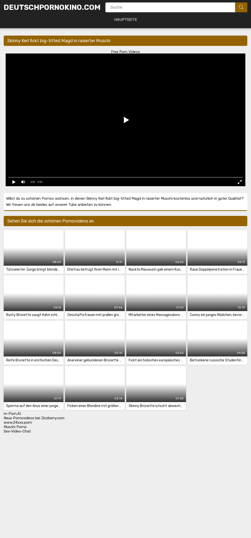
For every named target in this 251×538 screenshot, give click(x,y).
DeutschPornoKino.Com (52, 7)
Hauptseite (125, 19)
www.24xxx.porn (18, 422)
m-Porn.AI (12, 413)
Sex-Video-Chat (17, 431)
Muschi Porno (15, 427)
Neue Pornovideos (19, 418)
